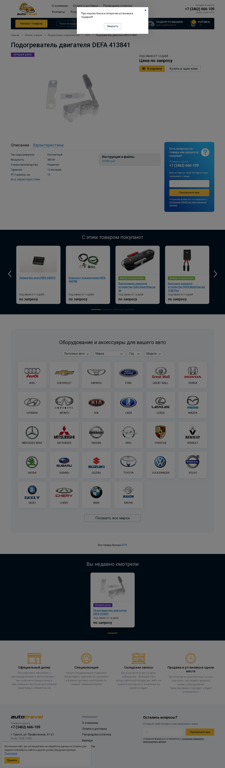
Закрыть (112, 26)
